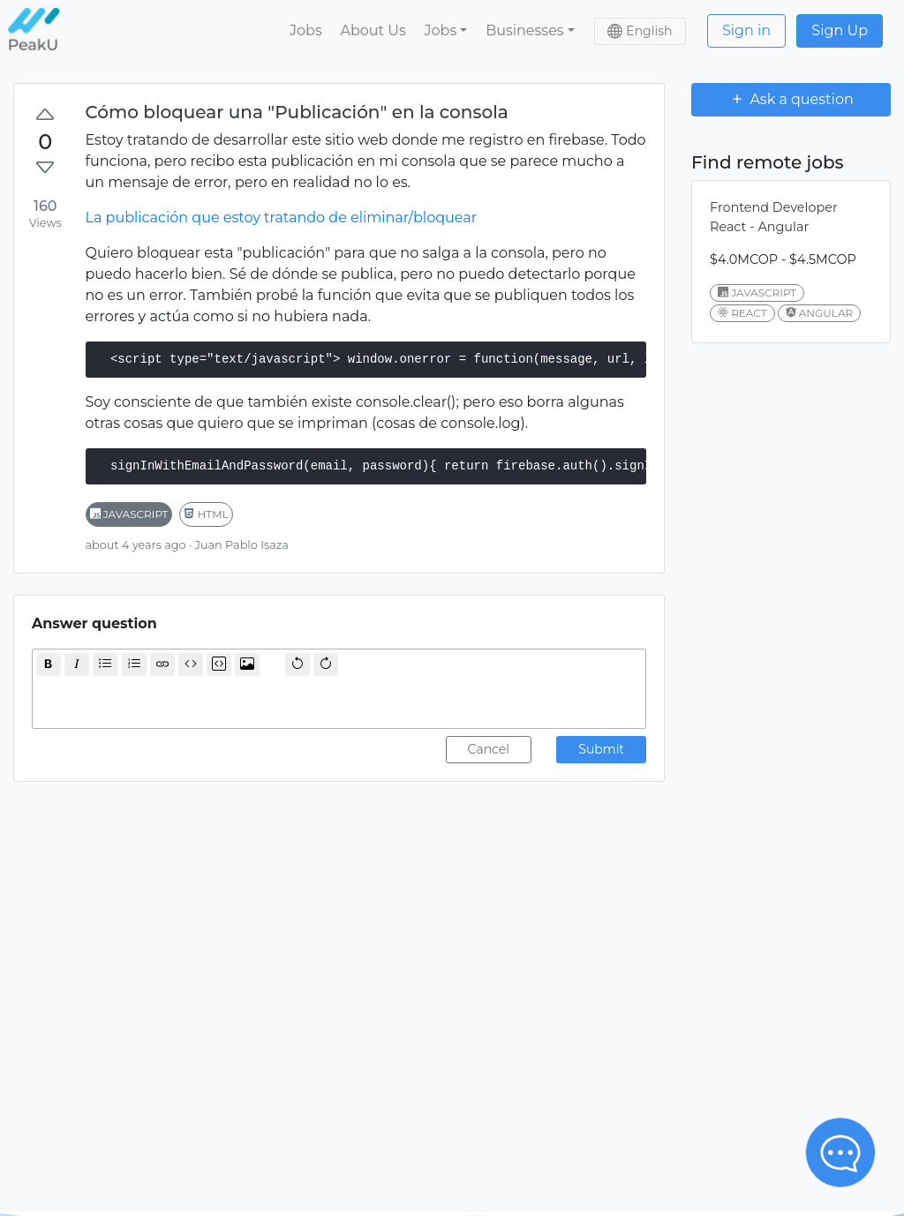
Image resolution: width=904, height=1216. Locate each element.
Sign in (746, 30)
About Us (372, 30)
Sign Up (839, 30)
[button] (445, 30)
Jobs (306, 30)
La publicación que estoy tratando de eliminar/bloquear (282, 217)
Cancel (489, 749)
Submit (601, 749)
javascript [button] (129, 514)
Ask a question (791, 99)
